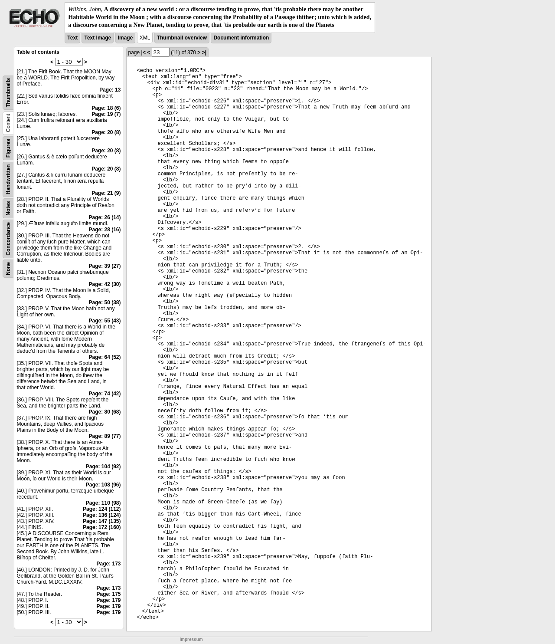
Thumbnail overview (182, 38)
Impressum (191, 639)
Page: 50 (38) (104, 302)
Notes (8, 208)
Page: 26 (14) (104, 217)
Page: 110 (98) (103, 503)
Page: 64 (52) (104, 357)
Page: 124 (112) (102, 509)
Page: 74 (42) (104, 394)
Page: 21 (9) (106, 193)
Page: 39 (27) (104, 266)
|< (143, 52)
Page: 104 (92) (103, 466)
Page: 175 (108, 594)
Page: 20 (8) (106, 132)
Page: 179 (108, 600)
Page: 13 (110, 90)
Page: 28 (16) (104, 230)
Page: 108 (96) (103, 485)
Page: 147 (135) (102, 521)
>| (204, 52)
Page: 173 (108, 564)
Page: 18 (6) (106, 108)
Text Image (97, 38)
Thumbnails (8, 92)
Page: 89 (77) (104, 436)
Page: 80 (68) (104, 412)
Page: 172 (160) (102, 527)
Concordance (8, 239)
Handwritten (8, 179)
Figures (8, 147)
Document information (241, 38)
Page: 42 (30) (104, 284)
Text (72, 38)
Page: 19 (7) (106, 114)
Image (125, 38)
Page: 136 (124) (102, 515)
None (8, 268)
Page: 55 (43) (104, 321)
